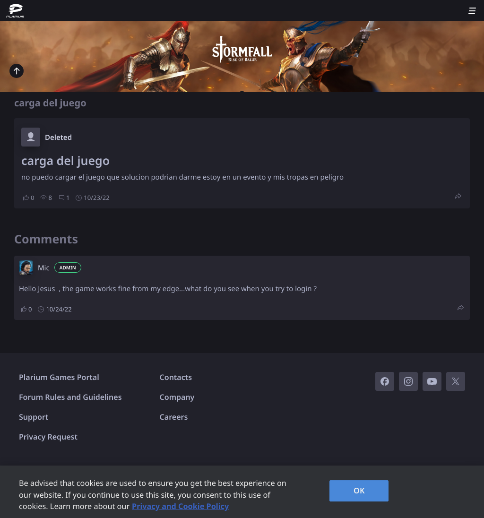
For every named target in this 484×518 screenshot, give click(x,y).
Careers (174, 417)
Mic (44, 268)
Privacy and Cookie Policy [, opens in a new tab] (180, 506)
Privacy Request (48, 437)
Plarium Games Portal (59, 377)
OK (359, 490)
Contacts (176, 377)
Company (177, 397)
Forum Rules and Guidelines (70, 397)
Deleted (58, 137)
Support (33, 417)
